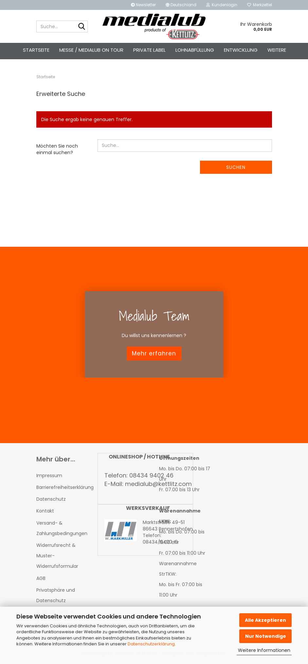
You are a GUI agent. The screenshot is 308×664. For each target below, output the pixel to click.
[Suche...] (81, 27)
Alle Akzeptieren (265, 620)
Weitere (276, 49)
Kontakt (45, 513)
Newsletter (143, 5)
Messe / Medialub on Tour (91, 49)
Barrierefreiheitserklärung (62, 489)
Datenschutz (51, 501)
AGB (40, 580)
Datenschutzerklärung (151, 644)
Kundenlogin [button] (221, 5)
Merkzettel (259, 5)
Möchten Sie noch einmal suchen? (57, 151)
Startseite (36, 49)
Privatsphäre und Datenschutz (55, 597)
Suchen (235, 169)
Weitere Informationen (264, 650)
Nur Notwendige (265, 636)
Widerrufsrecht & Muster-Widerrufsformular (57, 557)
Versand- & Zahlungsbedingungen (61, 530)
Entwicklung (241, 49)
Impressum (49, 477)
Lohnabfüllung (194, 49)
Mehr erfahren (154, 355)
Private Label (149, 49)
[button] (181, 5)
